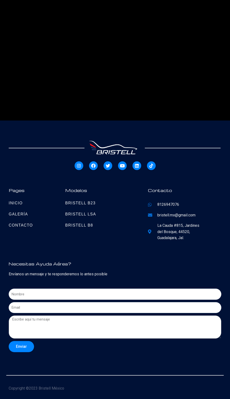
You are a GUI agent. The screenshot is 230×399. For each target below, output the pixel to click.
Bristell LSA (80, 214)
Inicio (16, 203)
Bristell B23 (80, 203)
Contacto (21, 225)
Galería (18, 214)
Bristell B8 (79, 225)
